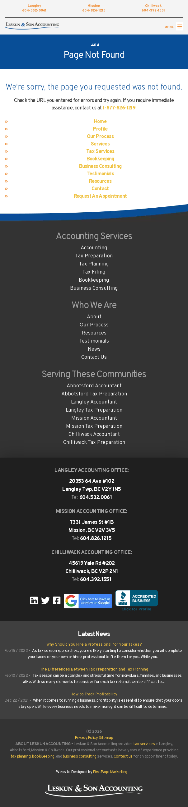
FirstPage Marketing (110, 772)
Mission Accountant (94, 418)
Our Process (100, 137)
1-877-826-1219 (119, 108)
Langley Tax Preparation (94, 410)
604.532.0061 (95, 497)
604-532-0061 (34, 8)
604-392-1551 (153, 8)
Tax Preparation (94, 256)
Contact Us (94, 357)
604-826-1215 (93, 8)
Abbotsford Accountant (94, 386)
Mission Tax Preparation (94, 426)
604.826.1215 (95, 538)
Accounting (94, 248)
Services (100, 144)
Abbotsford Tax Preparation (94, 394)
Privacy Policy (86, 738)
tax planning (21, 756)
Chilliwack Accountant (94, 434)
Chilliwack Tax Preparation (94, 442)
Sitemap (106, 738)
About (94, 317)
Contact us (123, 756)
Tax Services (100, 152)
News (94, 349)
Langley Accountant (94, 402)
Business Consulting (100, 167)
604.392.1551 (95, 579)
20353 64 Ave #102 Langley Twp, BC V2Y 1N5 (91, 485)
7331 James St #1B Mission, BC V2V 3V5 (91, 526)
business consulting (79, 756)
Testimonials (100, 174)
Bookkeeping (100, 159)
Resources (100, 181)
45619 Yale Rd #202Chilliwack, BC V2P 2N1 (91, 567)
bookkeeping (43, 756)
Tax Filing (94, 272)
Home (100, 122)
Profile (100, 129)
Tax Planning (94, 264)
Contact (100, 189)
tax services (144, 744)
